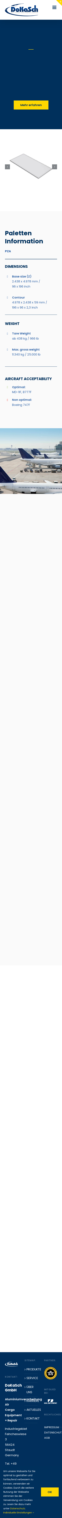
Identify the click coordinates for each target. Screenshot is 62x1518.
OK (50, 1492)
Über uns (30, 1389)
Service (31, 1378)
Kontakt (31, 1418)
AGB (47, 1438)
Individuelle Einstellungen (18, 1512)
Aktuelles (31, 1410)
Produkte (31, 1369)
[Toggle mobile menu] (54, 7)
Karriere (31, 1401)
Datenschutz (17, 1508)
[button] (6, 1512)
